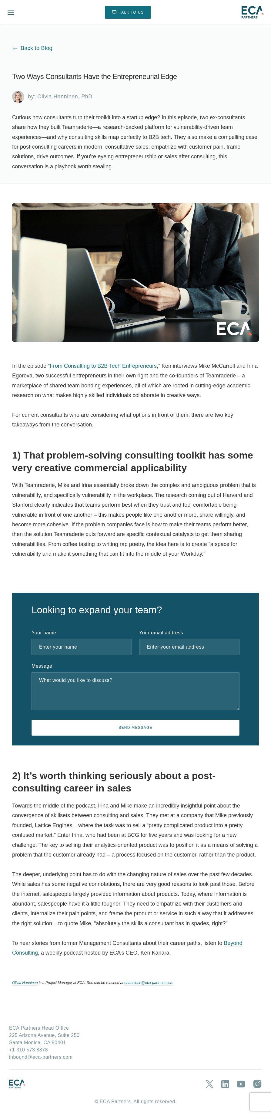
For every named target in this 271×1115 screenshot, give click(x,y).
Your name (44, 632)
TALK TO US (128, 12)
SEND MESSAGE (135, 727)
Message (42, 666)
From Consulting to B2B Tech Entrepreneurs (103, 366)
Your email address (161, 632)
